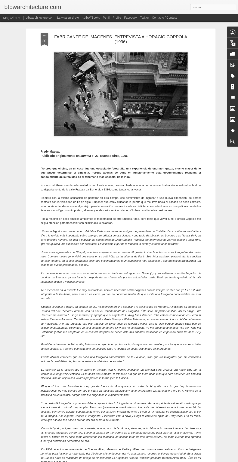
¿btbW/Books (91, 17)
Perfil (106, 17)
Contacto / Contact (164, 17)
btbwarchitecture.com (40, 17)
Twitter (144, 17)
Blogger (132, 459)
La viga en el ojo (68, 17)
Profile (117, 17)
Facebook (130, 17)
